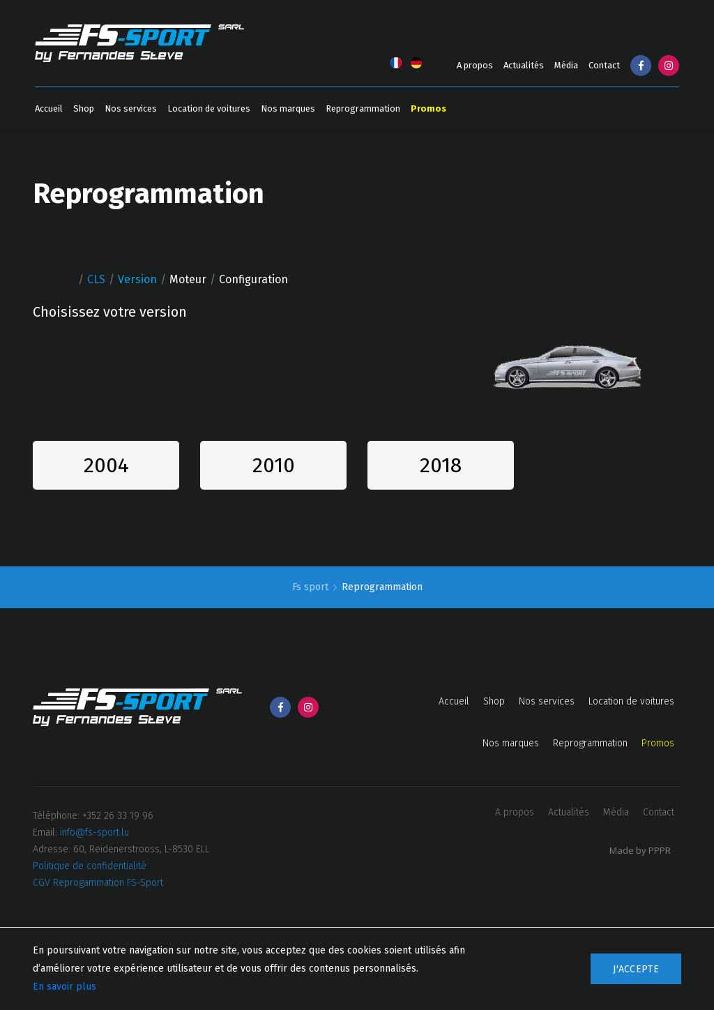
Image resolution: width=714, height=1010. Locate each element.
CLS (96, 279)
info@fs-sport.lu (94, 832)
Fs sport (311, 587)
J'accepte (636, 969)
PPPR (659, 850)
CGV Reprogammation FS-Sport (98, 883)
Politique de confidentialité (89, 866)
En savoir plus (64, 987)
